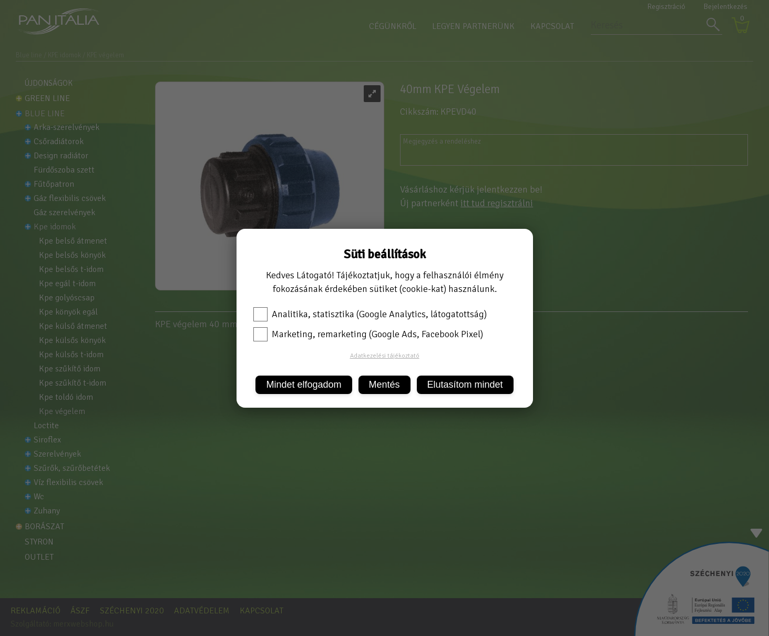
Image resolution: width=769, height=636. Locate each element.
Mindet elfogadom (303, 384)
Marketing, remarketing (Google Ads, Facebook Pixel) (368, 334)
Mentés (384, 384)
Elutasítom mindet (465, 384)
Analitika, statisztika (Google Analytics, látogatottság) (370, 314)
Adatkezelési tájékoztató (384, 356)
